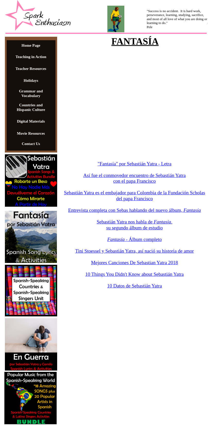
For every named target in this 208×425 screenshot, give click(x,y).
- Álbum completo (143, 239)
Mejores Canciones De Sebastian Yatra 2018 (134, 262)
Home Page (31, 45)
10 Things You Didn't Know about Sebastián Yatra (134, 274)
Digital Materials (31, 121)
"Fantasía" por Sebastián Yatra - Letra (134, 163)
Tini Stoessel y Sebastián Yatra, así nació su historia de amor (134, 251)
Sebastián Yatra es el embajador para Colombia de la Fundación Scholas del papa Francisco (134, 195)
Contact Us (31, 144)
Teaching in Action (30, 57)
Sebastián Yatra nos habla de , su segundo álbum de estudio (134, 224)
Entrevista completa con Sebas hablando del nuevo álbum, (134, 210)
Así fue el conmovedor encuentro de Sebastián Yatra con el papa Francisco (134, 178)
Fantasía (116, 239)
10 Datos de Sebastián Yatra (134, 285)
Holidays (31, 80)
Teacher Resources (30, 69)
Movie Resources (31, 133)
